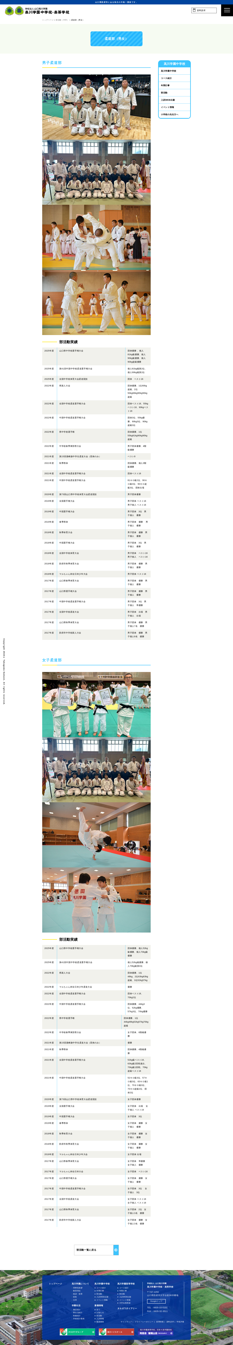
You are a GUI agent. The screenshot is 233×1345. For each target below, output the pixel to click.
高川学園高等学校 (126, 1284)
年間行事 (165, 85)
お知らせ (100, 1313)
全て (98, 1310)
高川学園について (80, 1284)
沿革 (75, 1300)
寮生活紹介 (78, 1313)
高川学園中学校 (168, 71)
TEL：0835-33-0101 (157, 1307)
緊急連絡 (100, 1322)
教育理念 (77, 1291)
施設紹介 (77, 1310)
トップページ (55, 1284)
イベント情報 (167, 107)
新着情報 (99, 1305)
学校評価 (180, 1322)
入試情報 (100, 1319)
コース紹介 (166, 78)
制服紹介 (77, 1316)
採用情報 (160, 1322)
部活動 (164, 92)
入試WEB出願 (168, 100)
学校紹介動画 (78, 1319)
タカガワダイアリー (127, 1308)
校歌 (75, 1297)
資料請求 (170, 1322)
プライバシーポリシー (144, 1322)
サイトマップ (126, 1322)
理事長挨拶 (78, 1288)
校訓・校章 (78, 1294)
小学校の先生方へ (169, 114)
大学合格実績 (125, 1303)
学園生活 (76, 1305)
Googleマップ (156, 1301)
